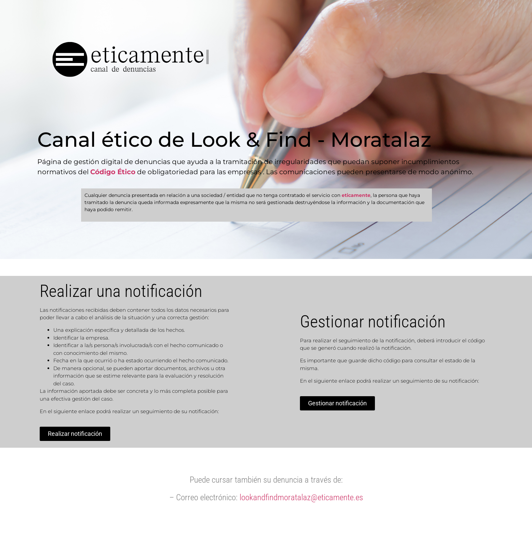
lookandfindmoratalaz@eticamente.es (301, 497)
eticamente (356, 195)
